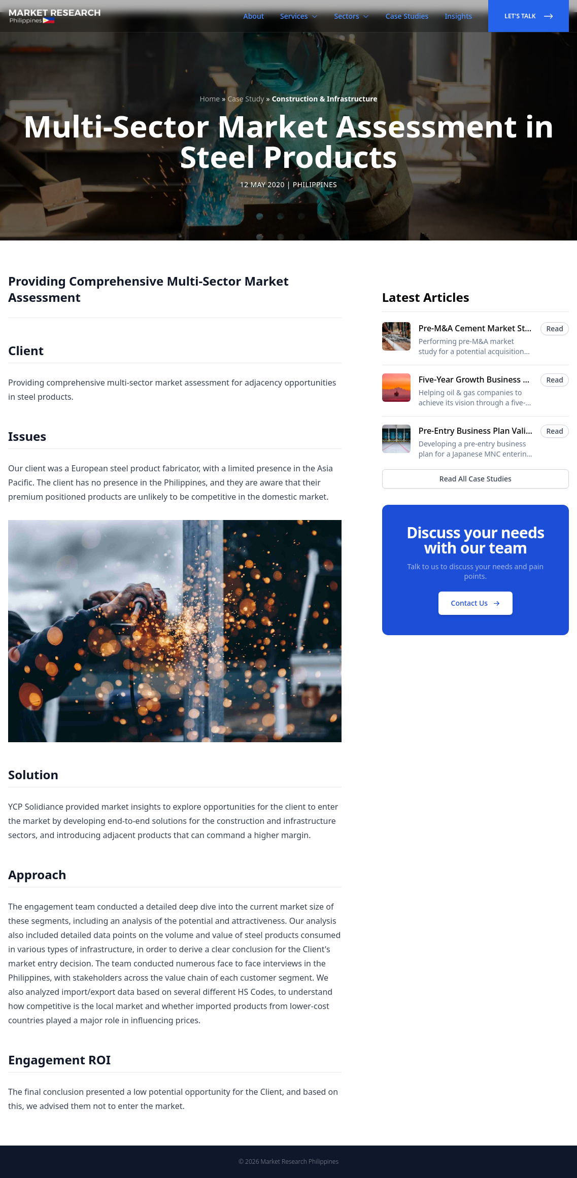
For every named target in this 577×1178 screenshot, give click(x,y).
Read (554, 328)
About (254, 16)
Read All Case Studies (475, 478)
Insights (458, 16)
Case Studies (407, 16)
